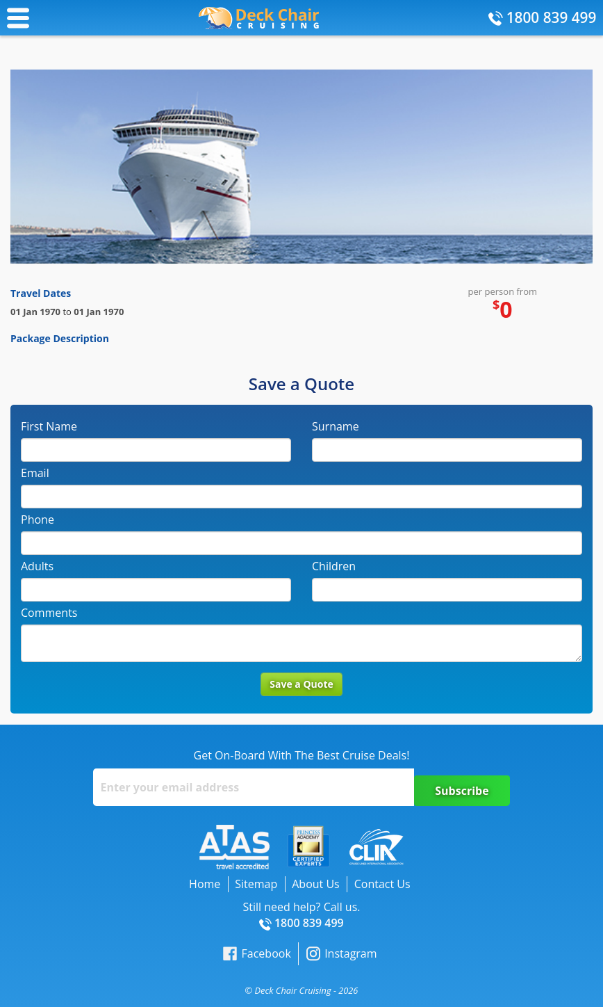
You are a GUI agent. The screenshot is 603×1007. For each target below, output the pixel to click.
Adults (37, 566)
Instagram (341, 954)
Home (204, 884)
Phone (37, 519)
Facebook (256, 954)
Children (334, 566)
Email (35, 473)
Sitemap (256, 884)
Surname (335, 426)
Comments (49, 612)
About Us (316, 884)
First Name (49, 426)
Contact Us (382, 884)
